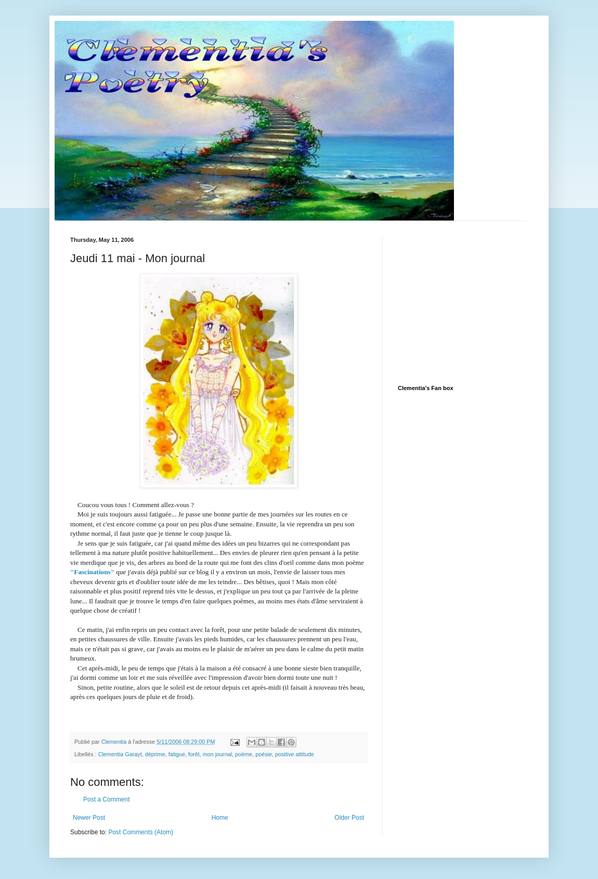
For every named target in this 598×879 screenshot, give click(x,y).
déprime (155, 754)
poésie (263, 754)
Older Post (349, 817)
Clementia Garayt (120, 754)
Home (220, 817)
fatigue (176, 754)
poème (243, 754)
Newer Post (89, 817)
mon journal (217, 754)
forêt (194, 754)
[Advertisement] (476, 302)
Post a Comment (106, 799)
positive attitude (294, 754)
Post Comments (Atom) (140, 832)
